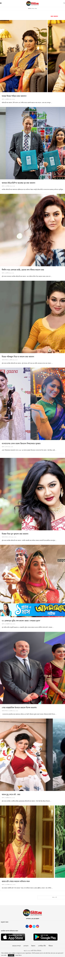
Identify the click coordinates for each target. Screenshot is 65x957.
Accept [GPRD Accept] (11, 955)
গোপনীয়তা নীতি (42, 946)
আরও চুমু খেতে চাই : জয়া (11, 794)
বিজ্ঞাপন (33, 946)
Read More (18, 955)
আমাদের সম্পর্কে (16, 946)
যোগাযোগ (25, 946)
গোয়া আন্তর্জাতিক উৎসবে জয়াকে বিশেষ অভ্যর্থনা (19, 707)
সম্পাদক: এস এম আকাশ (32, 919)
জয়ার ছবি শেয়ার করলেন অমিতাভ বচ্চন (16, 881)
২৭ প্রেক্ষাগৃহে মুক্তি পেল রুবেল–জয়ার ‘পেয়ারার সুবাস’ (21, 620)
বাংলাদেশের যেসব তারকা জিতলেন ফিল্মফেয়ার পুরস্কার (21, 443)
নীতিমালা (51, 946)
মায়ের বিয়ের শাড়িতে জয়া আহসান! (14, 96)
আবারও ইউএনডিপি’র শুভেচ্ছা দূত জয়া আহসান (18, 182)
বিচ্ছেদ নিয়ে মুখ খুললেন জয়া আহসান (15, 533)
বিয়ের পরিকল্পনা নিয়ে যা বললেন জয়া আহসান (18, 356)
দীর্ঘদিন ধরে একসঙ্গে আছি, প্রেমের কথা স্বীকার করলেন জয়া (23, 269)
